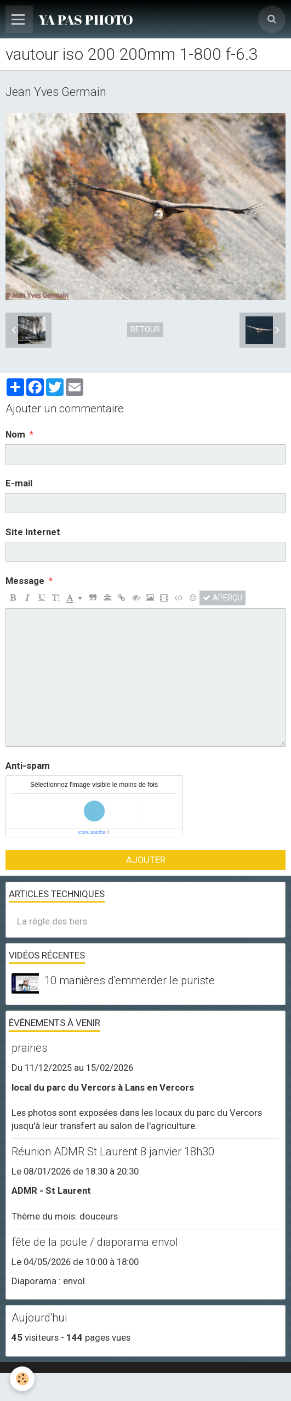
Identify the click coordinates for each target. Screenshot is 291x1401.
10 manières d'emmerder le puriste (129, 980)
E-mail (18, 483)
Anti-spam (27, 765)
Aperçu (222, 597)
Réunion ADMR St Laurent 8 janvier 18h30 (113, 1151)
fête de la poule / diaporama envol (95, 1242)
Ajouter (146, 859)
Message (24, 580)
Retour (145, 329)
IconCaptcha (92, 832)
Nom (15, 434)
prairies (30, 1047)
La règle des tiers (52, 921)
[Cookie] (22, 1378)
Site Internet (32, 531)
